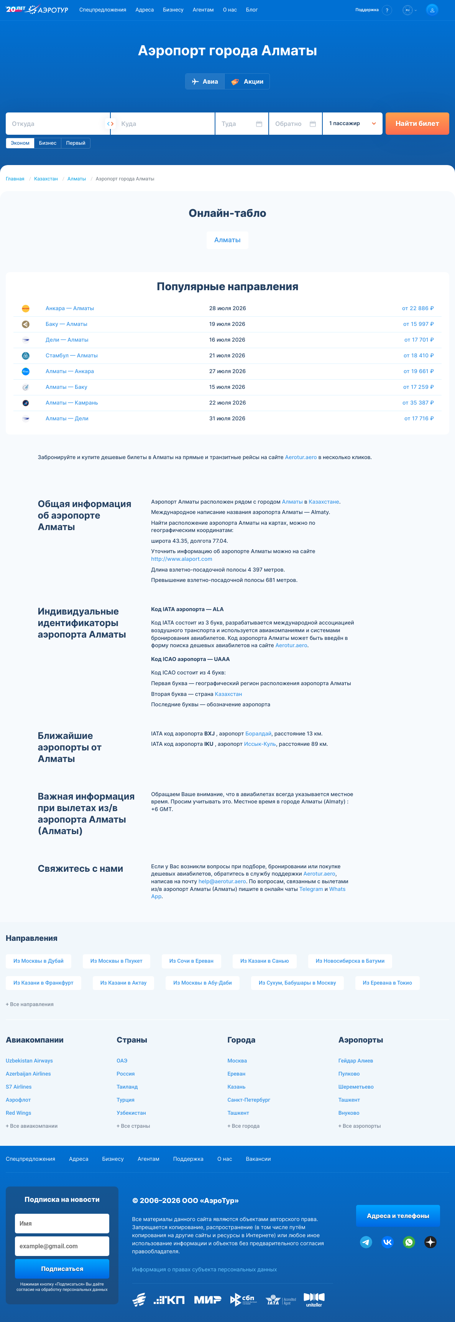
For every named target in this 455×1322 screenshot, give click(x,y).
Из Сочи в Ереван (191, 961)
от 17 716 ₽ (419, 418)
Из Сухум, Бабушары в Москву (297, 983)
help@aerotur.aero (222, 881)
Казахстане (324, 502)
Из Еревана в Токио (387, 983)
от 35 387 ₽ (418, 403)
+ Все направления (30, 1004)
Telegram (311, 889)
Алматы (76, 179)
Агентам (203, 10)
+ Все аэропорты (359, 1126)
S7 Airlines (18, 1087)
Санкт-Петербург (249, 1100)
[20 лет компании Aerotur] (16, 10)
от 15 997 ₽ (418, 324)
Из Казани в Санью (264, 961)
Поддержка (188, 1159)
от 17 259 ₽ (418, 387)
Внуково (349, 1113)
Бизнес (48, 143)
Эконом (20, 143)
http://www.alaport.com (181, 559)
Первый (75, 143)
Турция (126, 1100)
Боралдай (258, 733)
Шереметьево (356, 1087)
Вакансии (258, 1159)
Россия (126, 1074)
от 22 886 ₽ (418, 308)
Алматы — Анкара (70, 371)
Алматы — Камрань (72, 403)
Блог (252, 10)
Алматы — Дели (67, 418)
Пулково (349, 1074)
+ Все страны (133, 1126)
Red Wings (18, 1113)
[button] (374, 10)
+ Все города (244, 1126)
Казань (237, 1087)
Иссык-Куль (260, 744)
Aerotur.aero (301, 457)
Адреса (144, 10)
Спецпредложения (102, 10)
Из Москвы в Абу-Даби (202, 983)
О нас (230, 10)
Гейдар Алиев (355, 1061)
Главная (15, 179)
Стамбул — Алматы (72, 355)
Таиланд (127, 1087)
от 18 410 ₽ (419, 355)
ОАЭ (122, 1061)
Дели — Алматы (67, 340)
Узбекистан (131, 1113)
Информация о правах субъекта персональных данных (204, 1269)
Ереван (237, 1074)
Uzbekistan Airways (29, 1061)
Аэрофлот (18, 1100)
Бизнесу (173, 10)
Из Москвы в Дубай (38, 961)
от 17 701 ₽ (419, 340)
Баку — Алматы (66, 324)
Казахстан (46, 179)
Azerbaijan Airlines (28, 1074)
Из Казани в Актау (123, 983)
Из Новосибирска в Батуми (350, 961)
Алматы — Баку (66, 387)
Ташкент (239, 1113)
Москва (237, 1061)
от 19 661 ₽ (419, 371)
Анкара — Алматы (70, 308)
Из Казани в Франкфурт (43, 983)
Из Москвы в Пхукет (116, 961)
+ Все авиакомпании (31, 1126)
